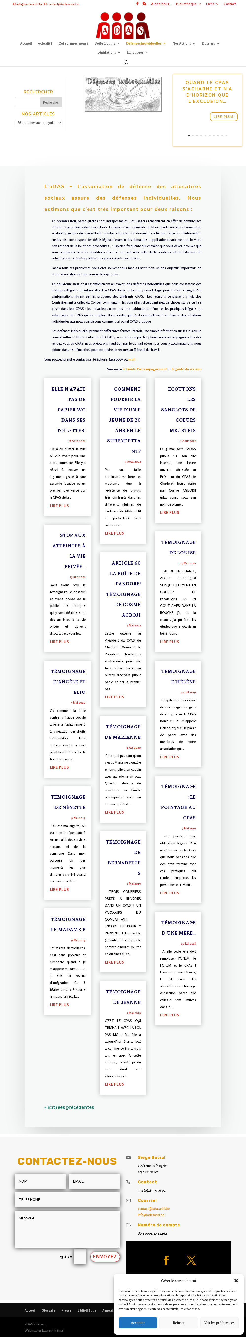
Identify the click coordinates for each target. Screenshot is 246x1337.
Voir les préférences (219, 1322)
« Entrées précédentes (69, 1107)
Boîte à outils (105, 43)
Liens (213, 4)
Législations (106, 52)
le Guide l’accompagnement (144, 369)
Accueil (26, 43)
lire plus (59, 505)
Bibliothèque (189, 4)
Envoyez (105, 1256)
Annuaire (109, 1310)
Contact (232, 4)
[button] (236, 1280)
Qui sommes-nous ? (73, 43)
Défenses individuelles (143, 43)
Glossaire (48, 1310)
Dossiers (208, 43)
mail (131, 359)
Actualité (45, 43)
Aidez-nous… (164, 4)
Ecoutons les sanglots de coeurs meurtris (178, 409)
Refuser (179, 1322)
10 (225, 133)
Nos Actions (182, 43)
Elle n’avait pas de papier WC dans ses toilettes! (69, 409)
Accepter (138, 1322)
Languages (135, 52)
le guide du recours (186, 369)
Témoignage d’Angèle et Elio (68, 681)
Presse (66, 1310)
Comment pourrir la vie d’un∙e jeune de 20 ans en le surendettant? (124, 419)
